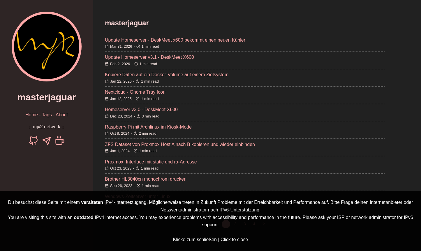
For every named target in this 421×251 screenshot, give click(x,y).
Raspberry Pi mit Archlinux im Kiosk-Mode (148, 126)
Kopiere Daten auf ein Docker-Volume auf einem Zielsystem (166, 74)
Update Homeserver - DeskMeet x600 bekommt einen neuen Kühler (175, 40)
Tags (47, 114)
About (62, 114)
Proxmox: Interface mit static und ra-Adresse (151, 161)
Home (31, 114)
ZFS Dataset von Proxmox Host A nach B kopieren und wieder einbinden (180, 144)
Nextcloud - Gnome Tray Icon (135, 92)
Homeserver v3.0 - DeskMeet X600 (141, 109)
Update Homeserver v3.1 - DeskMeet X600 (149, 57)
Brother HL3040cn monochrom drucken (145, 179)
